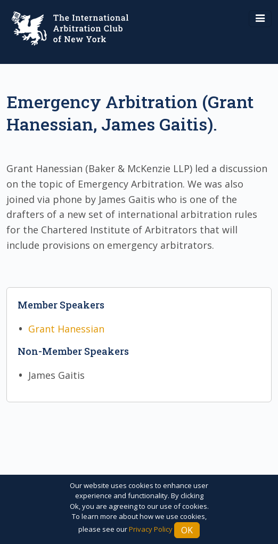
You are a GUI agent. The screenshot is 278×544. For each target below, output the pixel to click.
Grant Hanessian (66, 328)
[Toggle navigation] (260, 18)
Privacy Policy (151, 529)
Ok (187, 530)
